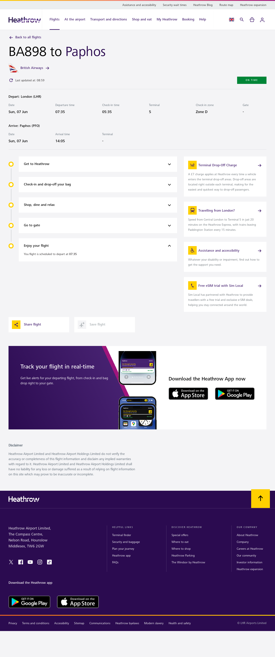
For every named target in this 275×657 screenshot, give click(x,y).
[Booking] (188, 19)
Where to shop (181, 556)
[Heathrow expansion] (253, 5)
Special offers (180, 542)
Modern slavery (153, 630)
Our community (246, 563)
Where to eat (180, 549)
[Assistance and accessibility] (139, 5)
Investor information (249, 569)
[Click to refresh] (11, 81)
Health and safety (180, 630)
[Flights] (52, 19)
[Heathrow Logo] (25, 20)
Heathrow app (121, 563)
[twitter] (11, 569)
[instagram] (39, 569)
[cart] (252, 19)
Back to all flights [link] (25, 37)
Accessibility (61, 630)
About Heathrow (247, 542)
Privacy (13, 630)
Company (243, 549)
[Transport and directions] (108, 19)
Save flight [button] (91, 332)
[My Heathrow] (167, 19)
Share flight (26, 332)
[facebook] (20, 569)
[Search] (242, 19)
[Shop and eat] (142, 19)
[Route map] (226, 5)
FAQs (115, 569)
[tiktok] (49, 569)
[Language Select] (231, 19)
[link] (225, 178)
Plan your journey (123, 556)
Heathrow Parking (183, 563)
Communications (99, 630)
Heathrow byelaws (127, 630)
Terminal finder (121, 542)
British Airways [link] (35, 69)
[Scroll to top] (260, 505)
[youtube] (30, 569)
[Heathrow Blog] (203, 5)
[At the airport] (75, 19)
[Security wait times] (174, 5)
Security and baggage (126, 549)
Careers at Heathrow (250, 556)
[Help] (205, 19)
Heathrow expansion (250, 576)
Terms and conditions (35, 630)
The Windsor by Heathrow (188, 569)
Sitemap (79, 630)
